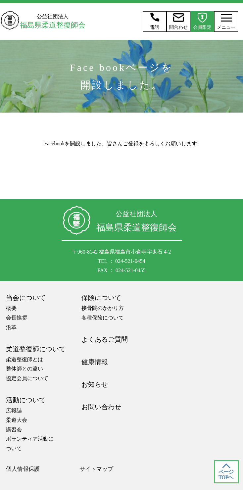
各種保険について (102, 317)
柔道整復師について (36, 349)
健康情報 (94, 362)
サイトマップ (96, 469)
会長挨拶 (16, 317)
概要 (11, 308)
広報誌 (14, 410)
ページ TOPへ (226, 474)
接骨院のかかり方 (102, 308)
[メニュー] (224, 18)
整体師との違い (24, 368)
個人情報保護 (23, 469)
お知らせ (94, 384)
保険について (101, 297)
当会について (26, 297)
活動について (26, 400)
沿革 (11, 327)
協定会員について (27, 378)
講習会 (14, 429)
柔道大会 (16, 420)
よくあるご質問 (104, 339)
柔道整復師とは (24, 359)
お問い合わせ (101, 407)
